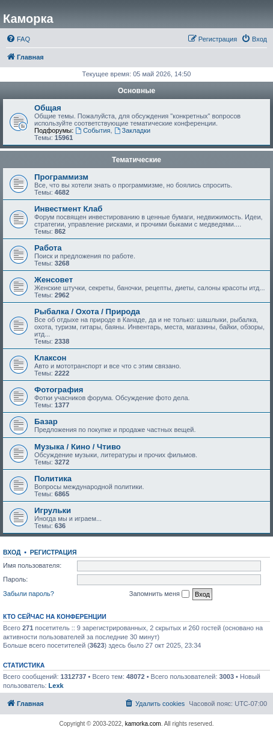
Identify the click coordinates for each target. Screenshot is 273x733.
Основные (136, 91)
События (92, 130)
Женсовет (53, 279)
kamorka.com (143, 723)
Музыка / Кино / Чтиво (77, 446)
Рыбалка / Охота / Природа (87, 311)
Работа (48, 247)
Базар (46, 421)
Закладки (132, 130)
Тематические (136, 160)
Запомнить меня (159, 594)
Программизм (61, 176)
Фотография (59, 389)
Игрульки (52, 510)
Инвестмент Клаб (68, 208)
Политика (53, 478)
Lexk (56, 685)
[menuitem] (18, 39)
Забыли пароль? (28, 593)
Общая (47, 107)
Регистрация (53, 552)
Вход (11, 552)
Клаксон (50, 357)
